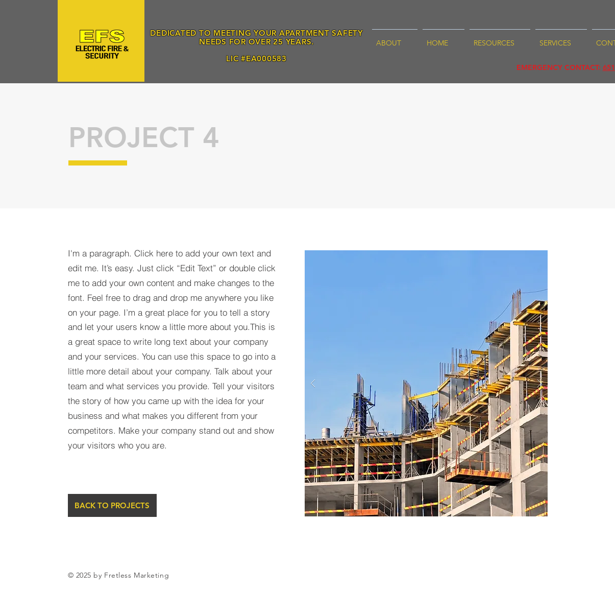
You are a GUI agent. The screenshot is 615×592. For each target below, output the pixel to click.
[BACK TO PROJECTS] (112, 505)
